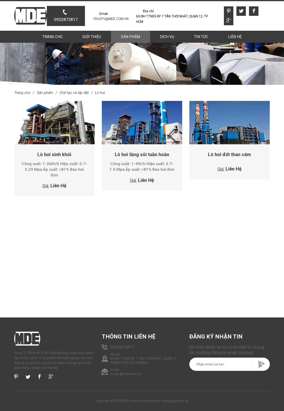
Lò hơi (100, 92)
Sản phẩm (130, 36)
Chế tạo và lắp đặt (74, 92)
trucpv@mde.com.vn (111, 19)
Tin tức (201, 36)
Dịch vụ (167, 36)
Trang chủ (53, 36)
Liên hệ (234, 36)
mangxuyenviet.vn (174, 401)
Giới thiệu (92, 36)
